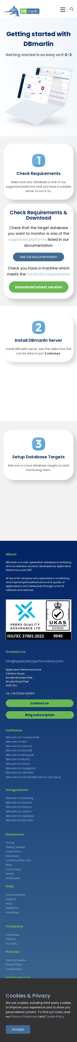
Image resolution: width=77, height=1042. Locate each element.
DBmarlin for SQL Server (46, 777)
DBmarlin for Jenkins (18, 811)
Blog (8, 865)
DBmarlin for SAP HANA (19, 772)
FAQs (9, 903)
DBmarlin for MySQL (18, 759)
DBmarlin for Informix (19, 746)
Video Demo (13, 851)
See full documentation (38, 256)
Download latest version (38, 287)
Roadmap (12, 912)
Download (12, 856)
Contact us (39, 703)
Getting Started (15, 847)
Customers (13, 935)
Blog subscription (39, 715)
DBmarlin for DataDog (19, 798)
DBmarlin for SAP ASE (18, 777)
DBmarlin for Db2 (16, 741)
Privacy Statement (24, 1016)
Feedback (12, 908)
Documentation (15, 894)
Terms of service (16, 960)
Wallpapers (13, 878)
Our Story (11, 943)
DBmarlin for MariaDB (19, 750)
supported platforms (27, 239)
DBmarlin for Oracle (18, 764)
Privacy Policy (14, 964)
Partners (11, 939)
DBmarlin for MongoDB (20, 755)
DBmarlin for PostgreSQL (21, 768)
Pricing (10, 842)
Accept (18, 1029)
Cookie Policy (14, 969)
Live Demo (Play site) (18, 860)
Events (10, 873)
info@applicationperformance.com (34, 661)
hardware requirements (48, 274)
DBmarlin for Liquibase (20, 816)
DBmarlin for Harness (19, 802)
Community (13, 869)
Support (11, 899)
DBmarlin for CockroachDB (22, 737)
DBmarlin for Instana (19, 807)
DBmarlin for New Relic (19, 820)
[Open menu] (62, 9)
